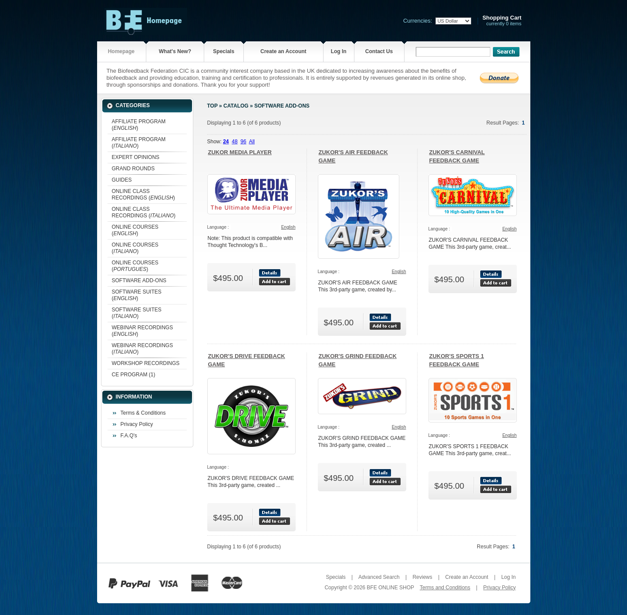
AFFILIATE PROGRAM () (139, 124)
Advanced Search (379, 577)
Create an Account (283, 51)
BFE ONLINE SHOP (390, 588)
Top (212, 106)
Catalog (236, 106)
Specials (223, 51)
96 (243, 142)
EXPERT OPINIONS (136, 157)
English (288, 227)
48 (234, 142)
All (252, 142)
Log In (339, 51)
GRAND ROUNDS (133, 169)
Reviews (422, 577)
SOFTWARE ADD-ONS (139, 280)
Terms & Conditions (143, 413)
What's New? (175, 51)
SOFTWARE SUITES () (137, 295)
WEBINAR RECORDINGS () (142, 330)
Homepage (121, 51)
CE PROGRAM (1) (133, 375)
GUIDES (122, 180)
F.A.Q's (129, 436)
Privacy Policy (137, 424)
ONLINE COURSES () (135, 230)
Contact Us (379, 51)
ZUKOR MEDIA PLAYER (240, 152)
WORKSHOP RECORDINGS (146, 363)
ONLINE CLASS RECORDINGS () (143, 194)
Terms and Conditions (445, 588)
